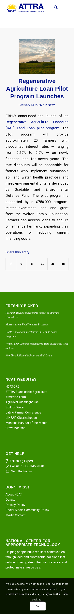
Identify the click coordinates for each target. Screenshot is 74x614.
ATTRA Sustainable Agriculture (27, 392)
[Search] (54, 8)
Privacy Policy (15, 505)
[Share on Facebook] (11, 264)
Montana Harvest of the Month (26, 423)
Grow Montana (15, 428)
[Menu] (63, 8)
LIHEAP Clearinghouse (21, 418)
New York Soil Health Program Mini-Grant (29, 355)
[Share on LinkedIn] (42, 264)
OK (37, 606)
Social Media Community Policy (27, 510)
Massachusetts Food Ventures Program (27, 324)
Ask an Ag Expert (21, 461)
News (51, 105)
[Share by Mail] (53, 264)
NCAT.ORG (13, 386)
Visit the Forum (21, 471)
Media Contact (15, 515)
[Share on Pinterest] (32, 264)
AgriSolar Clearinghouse (22, 402)
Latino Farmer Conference (23, 412)
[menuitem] (54, 8)
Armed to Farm (16, 397)
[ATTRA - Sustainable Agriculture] (31, 8)
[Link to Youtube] (63, 264)
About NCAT (14, 494)
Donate (10, 499)
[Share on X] (21, 264)
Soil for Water (15, 407)
